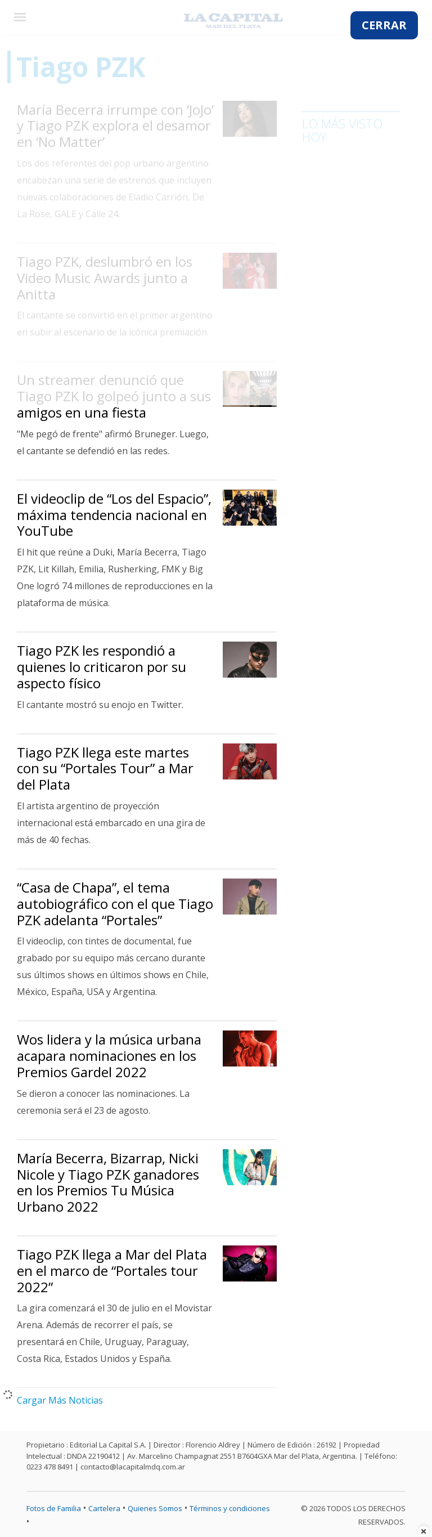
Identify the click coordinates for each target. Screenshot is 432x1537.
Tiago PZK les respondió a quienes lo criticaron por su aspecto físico (101, 666)
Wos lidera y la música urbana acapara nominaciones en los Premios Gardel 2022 (109, 1055)
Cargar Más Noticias (60, 1400)
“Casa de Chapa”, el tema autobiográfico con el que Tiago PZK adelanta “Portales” (115, 903)
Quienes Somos (155, 1508)
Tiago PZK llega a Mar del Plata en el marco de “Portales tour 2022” (112, 1270)
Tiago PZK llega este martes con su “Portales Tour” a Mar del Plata (105, 768)
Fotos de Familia (53, 1508)
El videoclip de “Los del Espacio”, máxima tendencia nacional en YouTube (114, 514)
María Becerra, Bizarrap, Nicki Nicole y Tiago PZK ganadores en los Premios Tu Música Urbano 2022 (108, 1182)
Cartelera (104, 1508)
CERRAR (384, 25)
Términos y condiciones (230, 1508)
